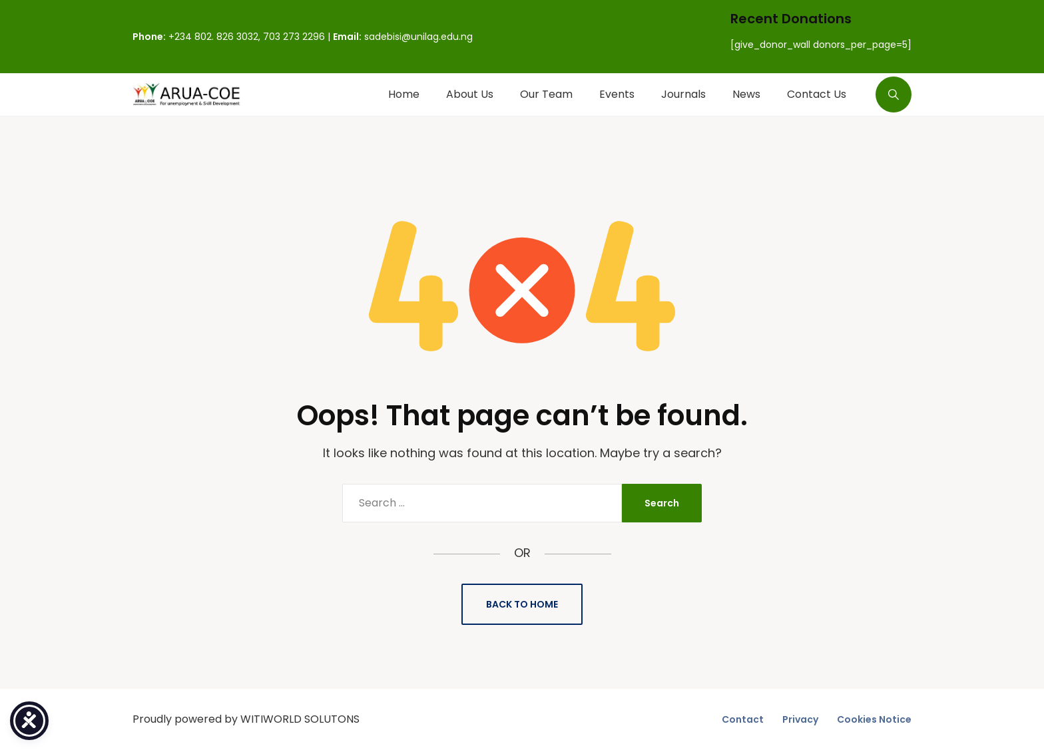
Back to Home (522, 604)
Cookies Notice (874, 719)
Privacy (800, 719)
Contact (743, 719)
